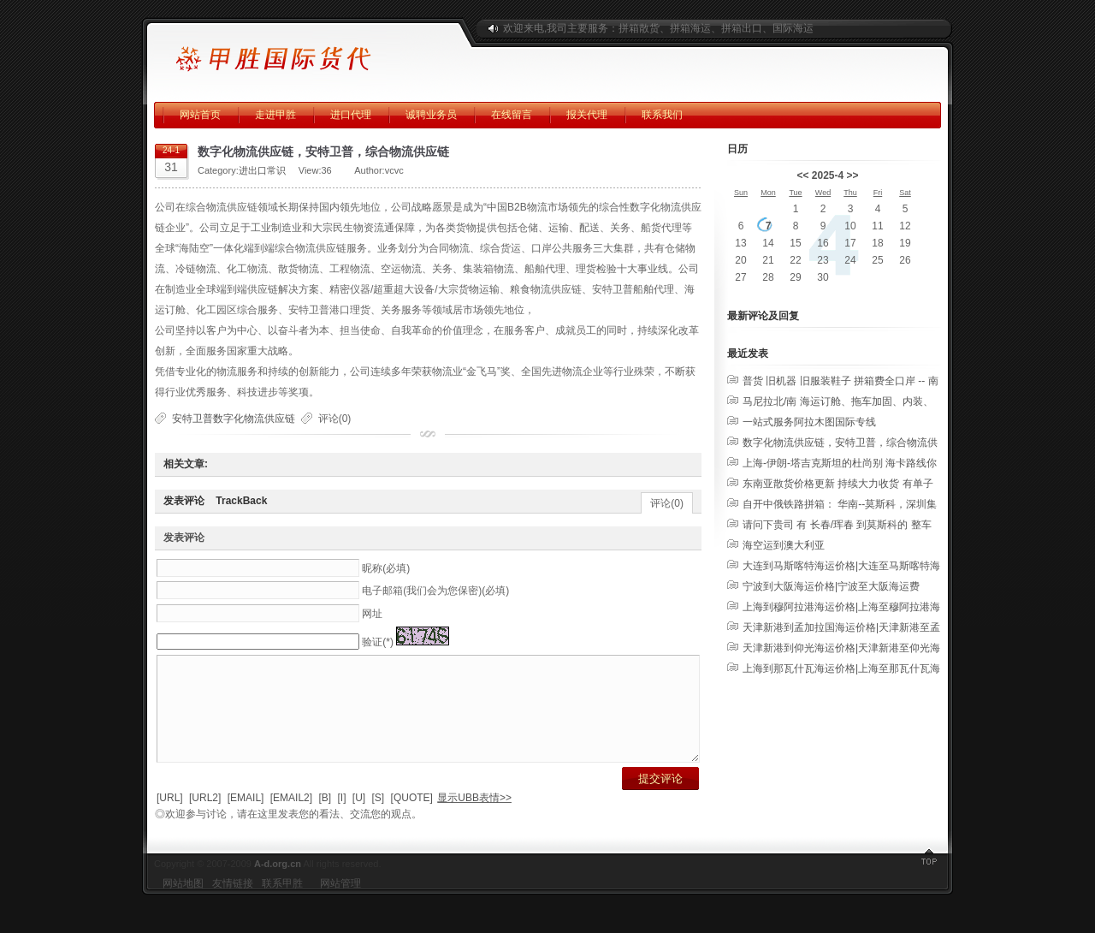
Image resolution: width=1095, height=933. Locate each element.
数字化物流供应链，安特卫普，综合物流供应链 (323, 151)
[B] (324, 818)
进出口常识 (262, 170)
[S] (378, 818)
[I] (341, 818)
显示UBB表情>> (474, 818)
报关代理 (586, 115)
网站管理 (340, 904)
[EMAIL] (246, 818)
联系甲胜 (282, 904)
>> (853, 175)
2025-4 (827, 175)
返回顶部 (928, 881)
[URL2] (205, 818)
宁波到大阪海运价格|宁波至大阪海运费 (831, 586)
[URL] (170, 818)
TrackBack (241, 501)
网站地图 (183, 904)
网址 (372, 614)
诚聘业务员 (431, 115)
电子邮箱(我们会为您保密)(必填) (435, 591)
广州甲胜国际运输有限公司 (303, 51)
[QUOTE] (412, 818)
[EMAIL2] (291, 818)
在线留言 (511, 115)
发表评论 (183, 501)
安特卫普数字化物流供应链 (233, 419)
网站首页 (200, 115)
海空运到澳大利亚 (784, 545)
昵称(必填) (386, 568)
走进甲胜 (275, 115)
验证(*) (378, 642)
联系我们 (662, 115)
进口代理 (350, 115)
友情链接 (232, 904)
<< (802, 175)
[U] (358, 818)
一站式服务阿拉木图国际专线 (809, 422)
